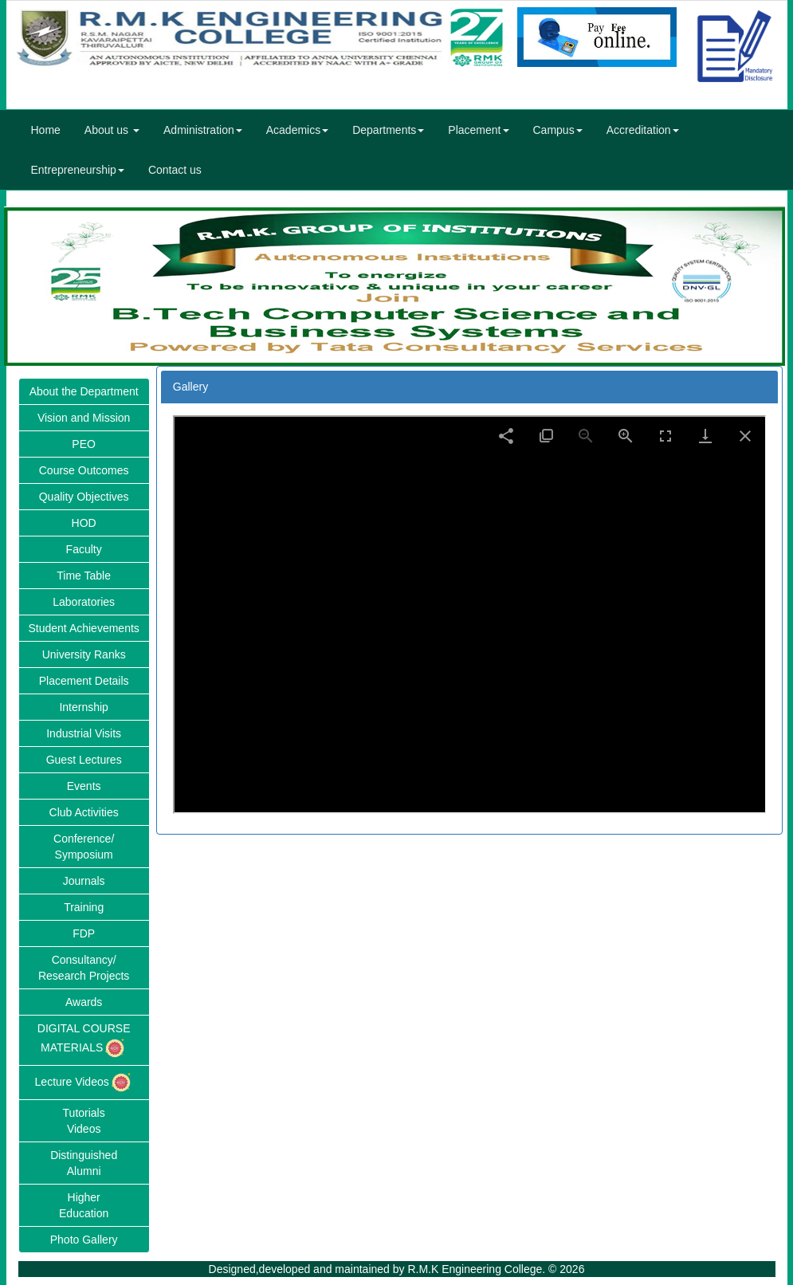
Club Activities (84, 812)
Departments (388, 130)
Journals (84, 880)
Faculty (84, 549)
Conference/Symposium (83, 846)
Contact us (175, 169)
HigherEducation (83, 1205)
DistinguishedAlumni (83, 1163)
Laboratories (84, 601)
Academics (297, 130)
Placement (478, 130)
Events (84, 786)
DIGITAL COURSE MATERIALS (84, 1041)
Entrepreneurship (77, 169)
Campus (558, 130)
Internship (83, 707)
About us (111, 130)
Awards (83, 1002)
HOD (84, 523)
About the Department (84, 391)
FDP (84, 933)
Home (46, 130)
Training (84, 907)
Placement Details (84, 680)
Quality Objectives (84, 496)
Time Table (84, 575)
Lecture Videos (84, 1082)
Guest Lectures (84, 759)
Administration (202, 130)
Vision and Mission (83, 417)
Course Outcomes (84, 470)
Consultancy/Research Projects (83, 967)
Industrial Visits (83, 733)
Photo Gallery (84, 1239)
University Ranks (84, 654)
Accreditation (643, 130)
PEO (84, 444)
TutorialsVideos (84, 1120)
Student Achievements (84, 628)
